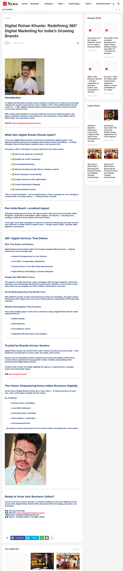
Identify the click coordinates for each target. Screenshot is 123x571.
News (60, 4)
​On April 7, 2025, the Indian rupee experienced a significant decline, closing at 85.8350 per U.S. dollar (110, 83)
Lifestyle (48, 4)
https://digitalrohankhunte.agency (26, 123)
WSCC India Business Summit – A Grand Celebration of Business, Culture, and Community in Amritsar (95, 84)
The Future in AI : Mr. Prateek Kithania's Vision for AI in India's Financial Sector (94, 42)
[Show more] (52, 538)
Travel (88, 4)
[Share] (78, 43)
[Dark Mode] (114, 4)
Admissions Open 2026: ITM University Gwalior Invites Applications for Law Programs (110, 131)
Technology (74, 4)
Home (24, 4)
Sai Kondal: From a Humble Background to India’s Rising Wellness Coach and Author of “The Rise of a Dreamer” (111, 45)
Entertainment (103, 4)
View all (76, 549)
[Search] (119, 4)
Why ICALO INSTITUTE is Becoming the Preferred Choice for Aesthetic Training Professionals (94, 170)
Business (35, 4)
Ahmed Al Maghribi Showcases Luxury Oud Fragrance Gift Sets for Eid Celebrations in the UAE (94, 133)
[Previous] (116, 9)
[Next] (119, 9)
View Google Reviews (17, 374)
